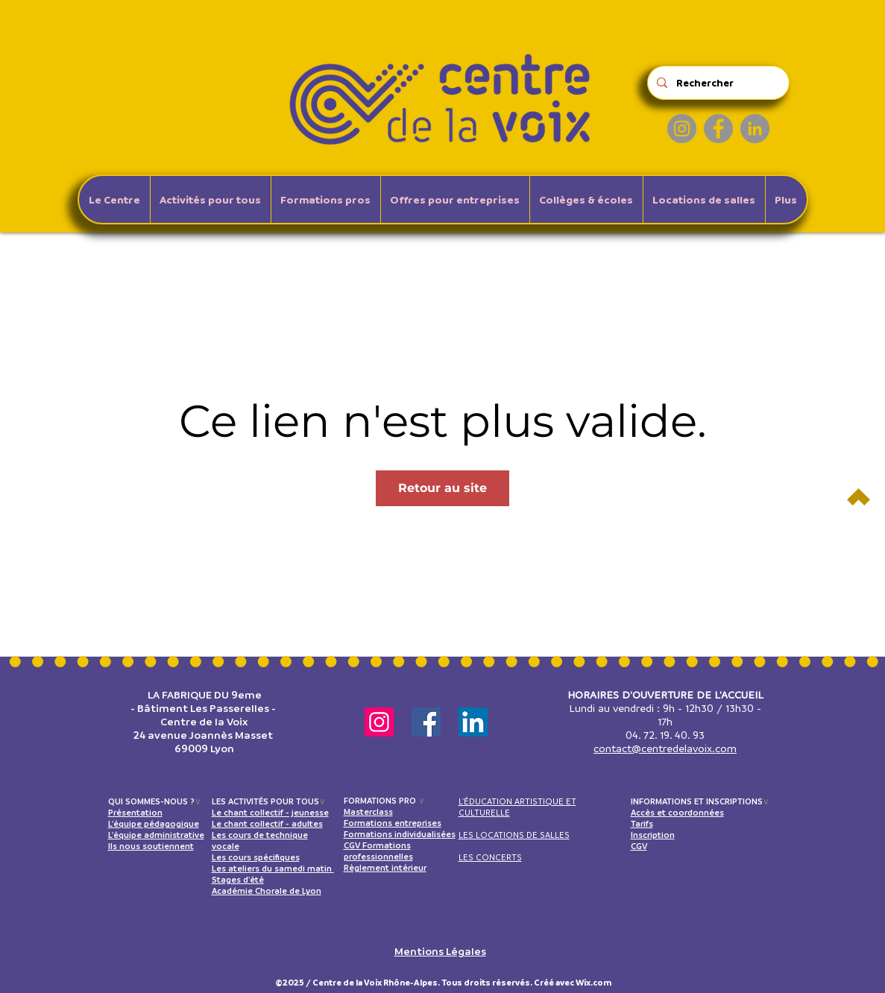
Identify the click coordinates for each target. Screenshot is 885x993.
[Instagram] (681, 128)
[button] (210, 199)
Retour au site (442, 488)
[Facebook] (718, 128)
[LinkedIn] (754, 128)
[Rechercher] (717, 82)
